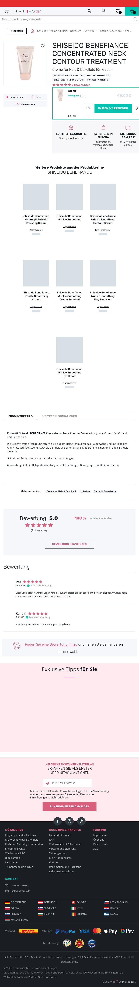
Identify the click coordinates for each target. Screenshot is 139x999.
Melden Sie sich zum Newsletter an (69, 769)
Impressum (100, 835)
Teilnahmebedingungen (19, 867)
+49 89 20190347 (20, 885)
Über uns (98, 839)
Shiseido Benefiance (110, 30)
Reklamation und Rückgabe (65, 867)
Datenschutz (100, 844)
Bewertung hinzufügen (69, 544)
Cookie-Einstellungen (44, 968)
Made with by (118, 981)
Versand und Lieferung (62, 848)
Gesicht (41, 30)
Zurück (18, 31)
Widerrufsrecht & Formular (65, 844)
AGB (95, 848)
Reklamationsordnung (62, 871)
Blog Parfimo (12, 857)
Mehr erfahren (59, 797)
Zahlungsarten (57, 853)
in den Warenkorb (113, 108)
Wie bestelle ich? (15, 853)
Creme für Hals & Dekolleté (65, 30)
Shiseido (90, 30)
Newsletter (11, 862)
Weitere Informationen (59, 416)
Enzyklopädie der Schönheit (21, 839)
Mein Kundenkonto (60, 857)
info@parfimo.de (21, 890)
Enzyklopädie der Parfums (20, 835)
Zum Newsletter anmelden (69, 806)
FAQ (51, 839)
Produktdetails (20, 416)
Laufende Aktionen (60, 835)
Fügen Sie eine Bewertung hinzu (51, 644)
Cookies (53, 862)
